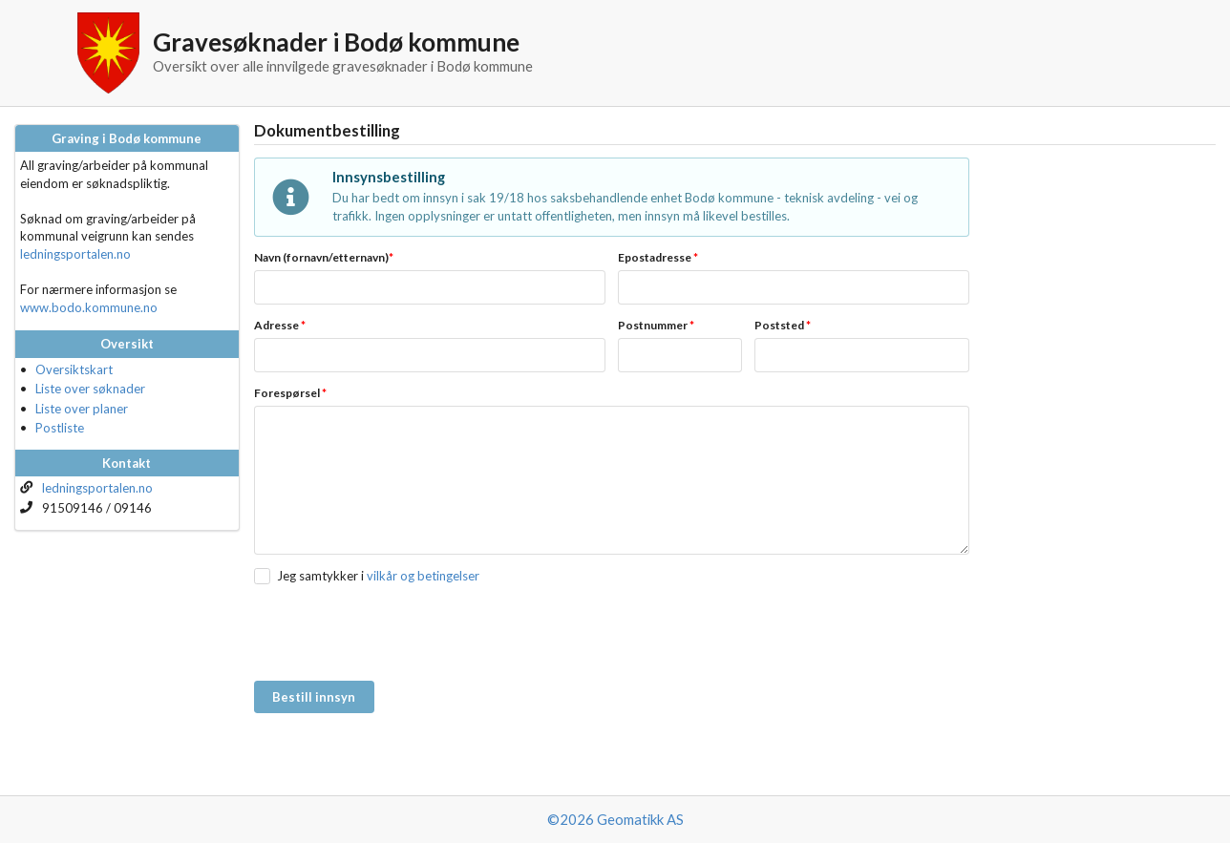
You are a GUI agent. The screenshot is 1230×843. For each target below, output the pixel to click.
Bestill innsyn (313, 697)
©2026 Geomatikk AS (615, 819)
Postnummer (656, 325)
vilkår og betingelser (423, 575)
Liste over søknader (90, 388)
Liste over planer (81, 408)
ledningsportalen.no (75, 254)
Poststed (782, 325)
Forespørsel (290, 393)
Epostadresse (658, 257)
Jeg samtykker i (320, 575)
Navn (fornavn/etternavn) (323, 257)
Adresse (280, 325)
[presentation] (399, 634)
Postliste (59, 427)
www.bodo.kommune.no (89, 307)
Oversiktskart (74, 369)
